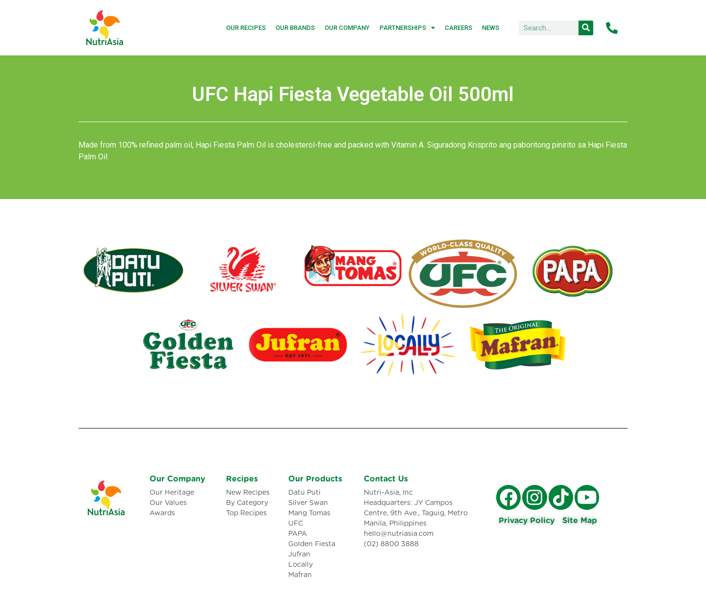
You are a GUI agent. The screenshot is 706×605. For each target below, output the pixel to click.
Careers (458, 27)
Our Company (347, 27)
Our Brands (295, 27)
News (490, 27)
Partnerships (407, 28)
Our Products (315, 479)
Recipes (242, 479)
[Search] (586, 28)
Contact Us (386, 479)
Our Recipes (246, 27)
